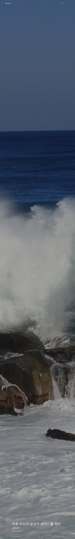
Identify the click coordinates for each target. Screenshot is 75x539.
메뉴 (3, 3)
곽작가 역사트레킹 (16, 536)
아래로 (72, 536)
